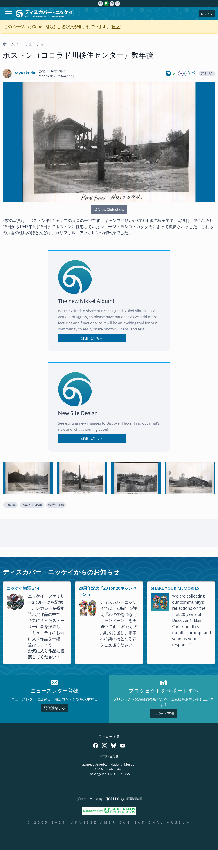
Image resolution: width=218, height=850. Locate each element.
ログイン (207, 14)
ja (106, 3)
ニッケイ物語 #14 (23, 588)
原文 (116, 26)
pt (117, 3)
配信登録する (54, 707)
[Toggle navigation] (8, 13)
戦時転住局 (56, 505)
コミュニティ (32, 43)
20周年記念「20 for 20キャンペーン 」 (108, 591)
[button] (10, 505)
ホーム (9, 43)
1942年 (10, 505)
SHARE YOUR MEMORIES (175, 588)
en (100, 3)
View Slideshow (109, 209)
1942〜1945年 (31, 505)
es (112, 3)
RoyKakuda (24, 73)
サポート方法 (163, 713)
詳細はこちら (92, 338)
